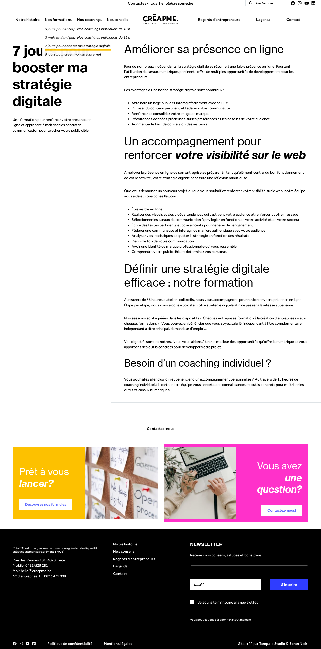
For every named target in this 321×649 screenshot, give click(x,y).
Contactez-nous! (281, 510)
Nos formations (58, 19)
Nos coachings (89, 19)
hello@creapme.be (36, 570)
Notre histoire (27, 19)
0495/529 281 (36, 565)
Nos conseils (117, 19)
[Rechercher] (250, 3)
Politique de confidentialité (69, 643)
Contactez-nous (160, 428)
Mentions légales (118, 643)
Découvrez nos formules (45, 504)
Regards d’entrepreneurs (219, 19)
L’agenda (263, 19)
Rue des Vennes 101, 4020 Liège (39, 560)
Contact (293, 19)
